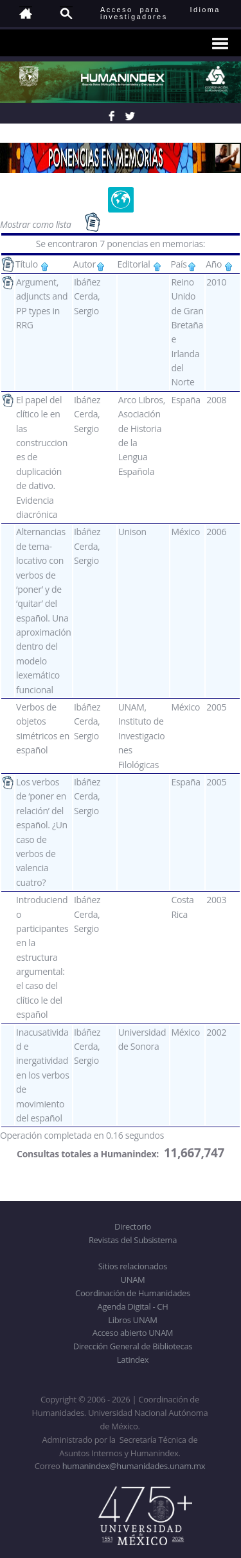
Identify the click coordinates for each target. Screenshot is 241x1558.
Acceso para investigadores (134, 13)
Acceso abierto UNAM (133, 1332)
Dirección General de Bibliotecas (132, 1346)
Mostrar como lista (36, 224)
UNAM (133, 1279)
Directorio (132, 1226)
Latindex (132, 1359)
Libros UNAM (132, 1320)
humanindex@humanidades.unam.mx (134, 1466)
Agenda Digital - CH (133, 1306)
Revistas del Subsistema (133, 1240)
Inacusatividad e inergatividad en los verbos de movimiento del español (42, 1075)
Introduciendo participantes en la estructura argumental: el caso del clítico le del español (42, 957)
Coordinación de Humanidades (132, 1293)
